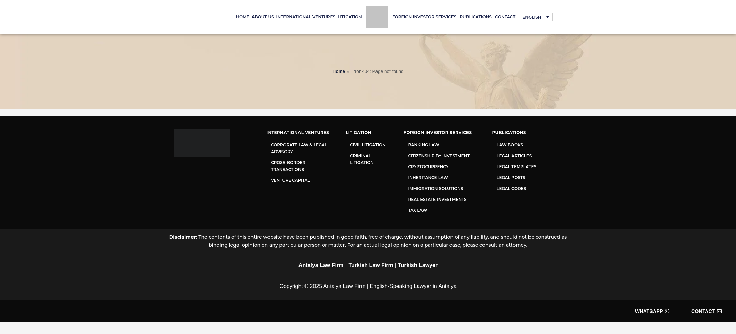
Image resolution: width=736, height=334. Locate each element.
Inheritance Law (428, 177)
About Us (263, 16)
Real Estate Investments (437, 199)
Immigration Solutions (435, 188)
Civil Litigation (367, 144)
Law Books (510, 144)
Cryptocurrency (428, 166)
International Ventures (305, 16)
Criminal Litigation (362, 159)
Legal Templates (516, 166)
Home (242, 16)
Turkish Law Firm (371, 265)
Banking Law (423, 144)
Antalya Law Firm (320, 265)
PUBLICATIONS (476, 16)
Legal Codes (511, 188)
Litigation (350, 16)
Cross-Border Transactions (288, 166)
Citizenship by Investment (439, 155)
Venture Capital (290, 180)
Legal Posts (511, 177)
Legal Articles (515, 155)
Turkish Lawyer (418, 265)
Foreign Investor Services (424, 16)
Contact (505, 16)
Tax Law (417, 210)
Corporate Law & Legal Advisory (299, 148)
